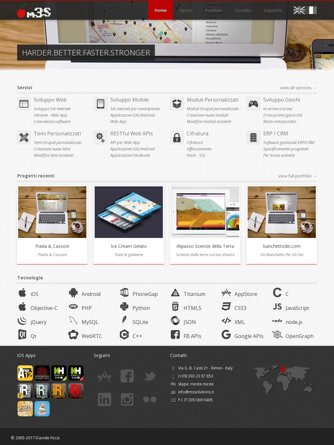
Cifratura (197, 133)
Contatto (243, 10)
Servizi (185, 10)
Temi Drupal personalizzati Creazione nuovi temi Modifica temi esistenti (57, 149)
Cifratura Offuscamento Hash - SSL (199, 149)
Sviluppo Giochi (281, 99)
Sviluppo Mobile (129, 99)
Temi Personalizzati (57, 133)
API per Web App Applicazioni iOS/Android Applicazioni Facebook (132, 149)
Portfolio (213, 10)
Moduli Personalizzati (212, 99)
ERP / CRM (275, 133)
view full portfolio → (297, 176)
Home (161, 10)
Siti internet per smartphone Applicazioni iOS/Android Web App (135, 115)
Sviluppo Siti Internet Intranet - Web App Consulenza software (52, 115)
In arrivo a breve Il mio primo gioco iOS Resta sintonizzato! (282, 115)
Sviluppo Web (50, 99)
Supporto (273, 10)
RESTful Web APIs (131, 133)
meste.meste (202, 381)
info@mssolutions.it (196, 389)
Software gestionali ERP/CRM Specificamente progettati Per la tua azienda (288, 149)
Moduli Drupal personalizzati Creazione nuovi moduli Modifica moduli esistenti (212, 115)
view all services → (298, 87)
